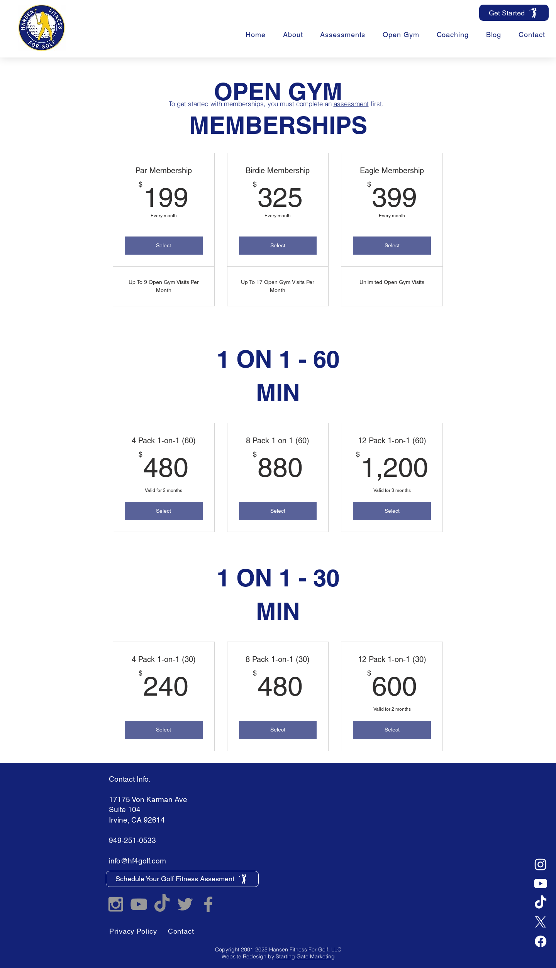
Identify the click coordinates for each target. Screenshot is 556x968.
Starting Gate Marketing (305, 956)
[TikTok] (540, 903)
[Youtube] (540, 883)
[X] (540, 922)
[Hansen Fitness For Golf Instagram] (115, 904)
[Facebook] (540, 941)
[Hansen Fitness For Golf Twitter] (185, 904)
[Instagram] (540, 864)
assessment (351, 104)
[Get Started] (514, 13)
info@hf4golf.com (137, 861)
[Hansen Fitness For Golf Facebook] (208, 904)
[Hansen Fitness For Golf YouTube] (139, 904)
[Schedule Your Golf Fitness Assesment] (182, 879)
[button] (452, 34)
